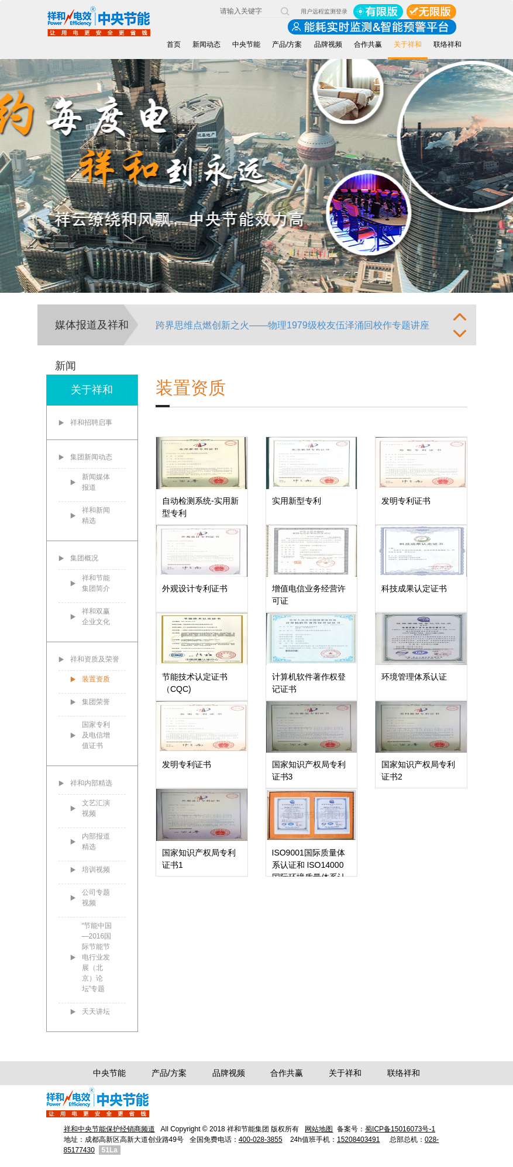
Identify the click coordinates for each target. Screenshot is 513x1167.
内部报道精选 (96, 841)
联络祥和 (447, 44)
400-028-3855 (261, 1139)
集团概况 (84, 558)
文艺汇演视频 (96, 808)
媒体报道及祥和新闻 (92, 332)
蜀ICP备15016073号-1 (400, 1129)
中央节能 (246, 44)
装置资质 (96, 679)
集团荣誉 (96, 702)
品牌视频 (328, 44)
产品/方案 (287, 44)
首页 (174, 44)
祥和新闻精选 (96, 515)
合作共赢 (368, 44)
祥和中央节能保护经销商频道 (109, 1129)
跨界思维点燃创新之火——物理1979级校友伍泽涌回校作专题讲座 (292, 325)
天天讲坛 (96, 1011)
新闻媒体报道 (96, 482)
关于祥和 (408, 44)
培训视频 (96, 869)
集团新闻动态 (91, 457)
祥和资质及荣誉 (94, 659)
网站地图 (319, 1129)
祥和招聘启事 (91, 422)
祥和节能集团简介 (96, 583)
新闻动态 (206, 44)
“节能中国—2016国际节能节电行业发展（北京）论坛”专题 (97, 957)
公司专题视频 (96, 897)
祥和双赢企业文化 (96, 616)
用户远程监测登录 (324, 11)
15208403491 (358, 1139)
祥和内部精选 (91, 783)
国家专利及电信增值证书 (96, 735)
